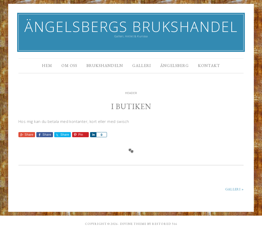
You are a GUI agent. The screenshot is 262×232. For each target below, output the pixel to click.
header (131, 93)
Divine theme (133, 224)
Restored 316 (164, 224)
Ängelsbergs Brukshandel (131, 26)
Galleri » (234, 189)
